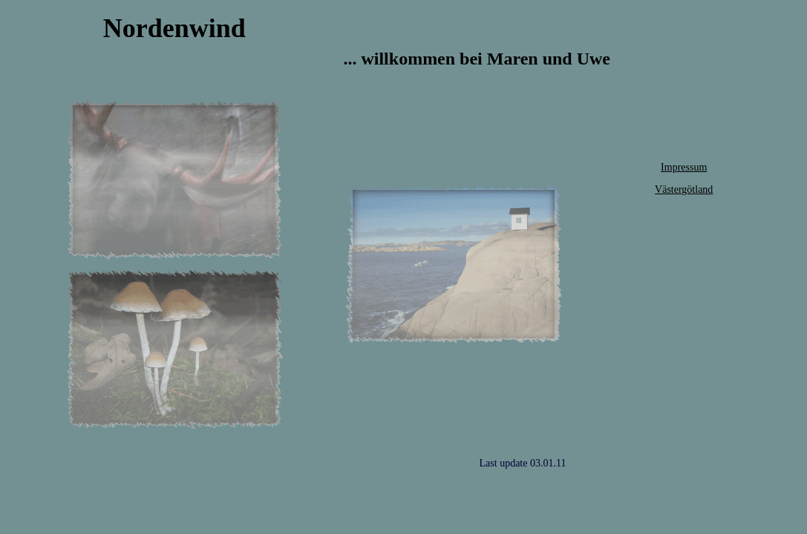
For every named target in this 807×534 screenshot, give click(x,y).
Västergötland (684, 189)
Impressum (684, 167)
